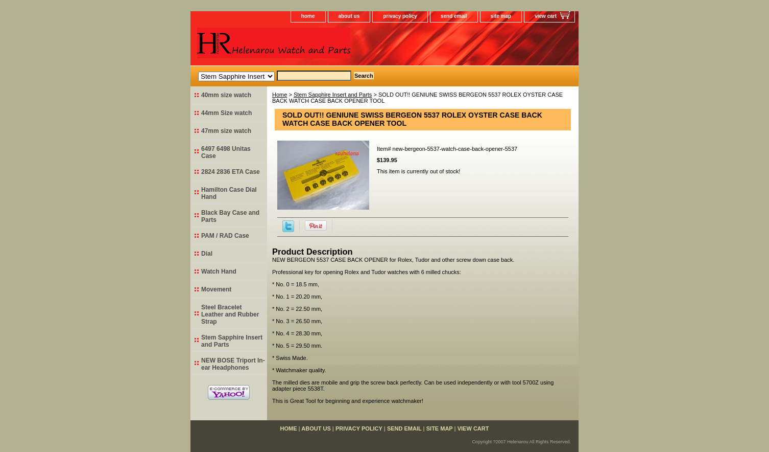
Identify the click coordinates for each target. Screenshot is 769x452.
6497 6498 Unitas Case (226, 152)
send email (454, 16)
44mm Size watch (226, 113)
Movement (216, 289)
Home (279, 95)
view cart (546, 16)
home (308, 16)
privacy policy (400, 16)
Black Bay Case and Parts (230, 216)
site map (501, 16)
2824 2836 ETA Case (230, 171)
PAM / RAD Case (225, 235)
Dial (206, 253)
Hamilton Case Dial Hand (229, 193)
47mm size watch (226, 130)
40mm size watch (226, 95)
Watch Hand (218, 271)
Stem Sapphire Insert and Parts (333, 95)
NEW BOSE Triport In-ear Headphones (233, 364)
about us (349, 16)
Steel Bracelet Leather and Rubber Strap (230, 314)
